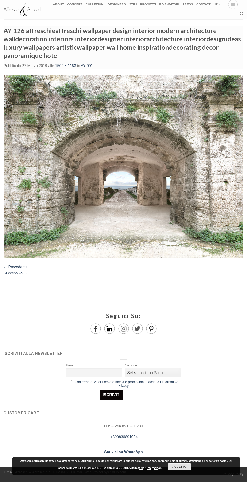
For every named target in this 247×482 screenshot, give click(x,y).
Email (70, 365)
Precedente (15, 267)
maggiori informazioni (148, 468)
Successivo (15, 273)
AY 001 (87, 66)
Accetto (179, 466)
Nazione (131, 365)
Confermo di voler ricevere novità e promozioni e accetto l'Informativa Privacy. (126, 384)
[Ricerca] (241, 13)
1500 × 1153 (65, 66)
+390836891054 (123, 437)
